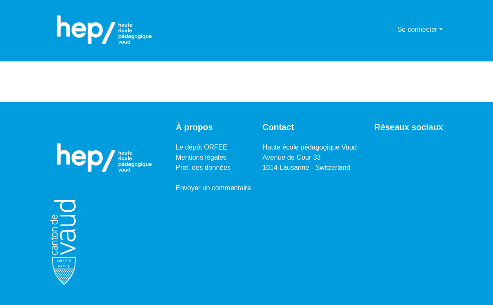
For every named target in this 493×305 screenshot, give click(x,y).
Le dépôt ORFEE (201, 147)
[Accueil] (104, 29)
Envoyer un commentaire (213, 187)
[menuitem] (389, 30)
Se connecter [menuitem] (417, 29)
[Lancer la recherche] (377, 30)
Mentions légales (201, 157)
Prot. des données (203, 167)
